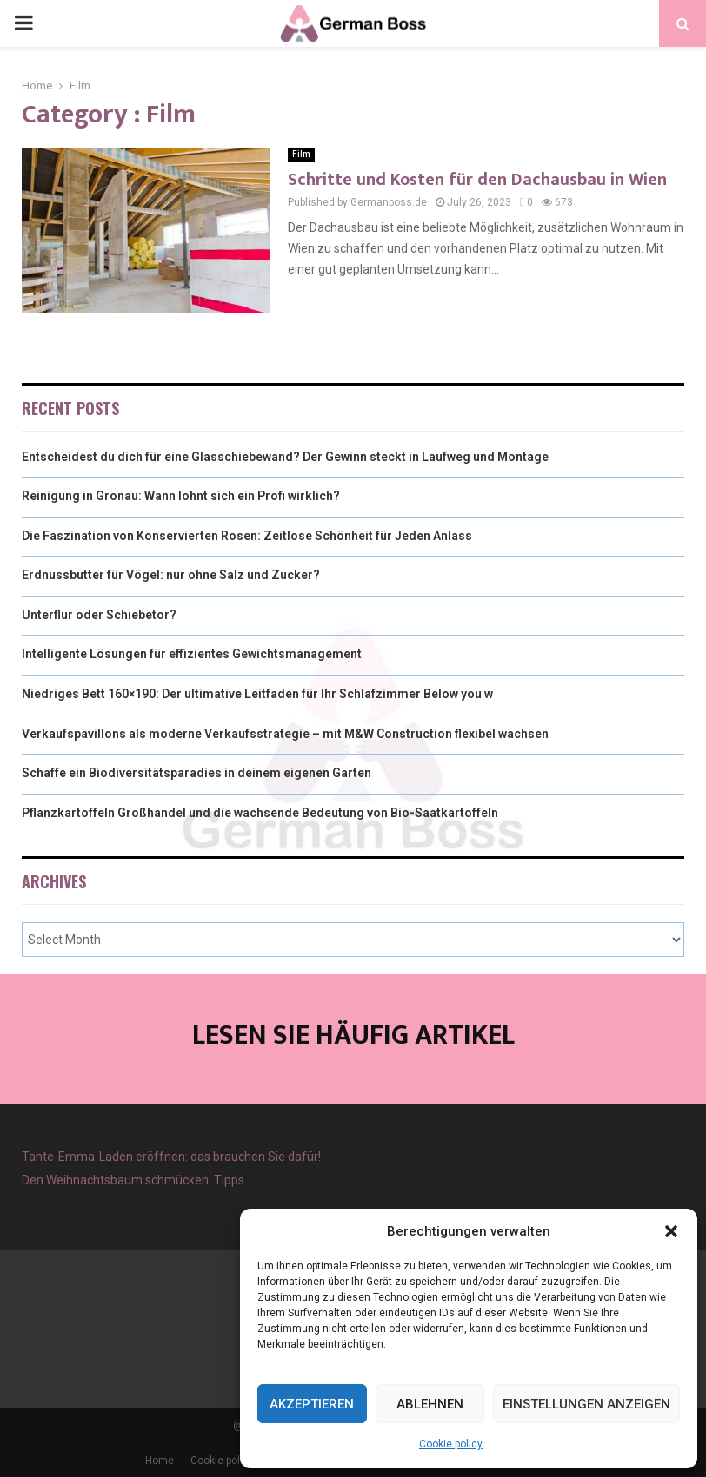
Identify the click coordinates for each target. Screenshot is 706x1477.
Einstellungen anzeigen (586, 1404)
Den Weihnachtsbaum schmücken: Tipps (133, 1180)
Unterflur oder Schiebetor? (99, 615)
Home (159, 1460)
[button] (671, 1231)
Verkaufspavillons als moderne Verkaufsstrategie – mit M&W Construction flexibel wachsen (285, 734)
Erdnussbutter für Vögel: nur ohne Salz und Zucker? (171, 575)
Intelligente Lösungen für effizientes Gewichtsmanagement (192, 654)
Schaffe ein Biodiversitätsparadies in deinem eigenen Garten (196, 773)
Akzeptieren (312, 1404)
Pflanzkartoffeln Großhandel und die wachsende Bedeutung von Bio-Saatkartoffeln (260, 813)
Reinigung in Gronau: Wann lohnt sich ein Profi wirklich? (181, 496)
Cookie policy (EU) (233, 1460)
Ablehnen (429, 1404)
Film (301, 154)
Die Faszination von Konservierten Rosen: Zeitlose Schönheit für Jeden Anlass (247, 536)
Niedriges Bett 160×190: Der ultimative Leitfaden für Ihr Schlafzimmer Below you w (257, 694)
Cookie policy (451, 1444)
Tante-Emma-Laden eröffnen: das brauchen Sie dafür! (171, 1157)
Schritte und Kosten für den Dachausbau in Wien (477, 180)
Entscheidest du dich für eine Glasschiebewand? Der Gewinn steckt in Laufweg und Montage (285, 457)
